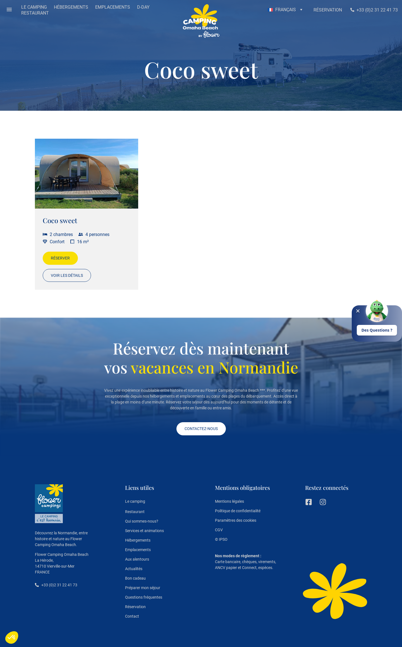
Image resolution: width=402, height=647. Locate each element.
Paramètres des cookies (235, 520)
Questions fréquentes (143, 597)
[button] (9, 10)
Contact (132, 616)
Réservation (135, 607)
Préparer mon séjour (142, 587)
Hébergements (137, 540)
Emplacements (138, 549)
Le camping (135, 501)
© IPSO (221, 539)
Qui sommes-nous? (141, 521)
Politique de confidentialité (237, 511)
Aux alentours (137, 559)
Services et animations (144, 530)
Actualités (133, 568)
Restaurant (135, 511)
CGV (219, 530)
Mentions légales (229, 501)
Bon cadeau (135, 578)
